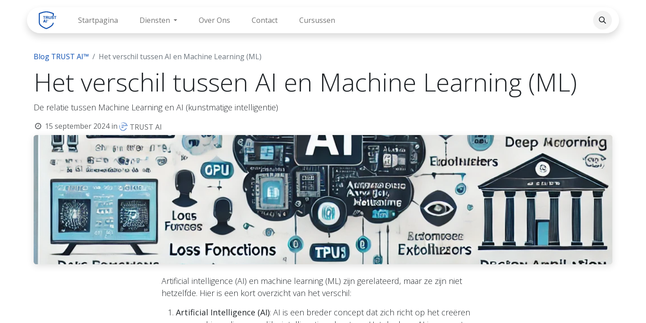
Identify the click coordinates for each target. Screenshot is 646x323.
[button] (602, 20)
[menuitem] (98, 20)
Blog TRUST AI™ (61, 56)
